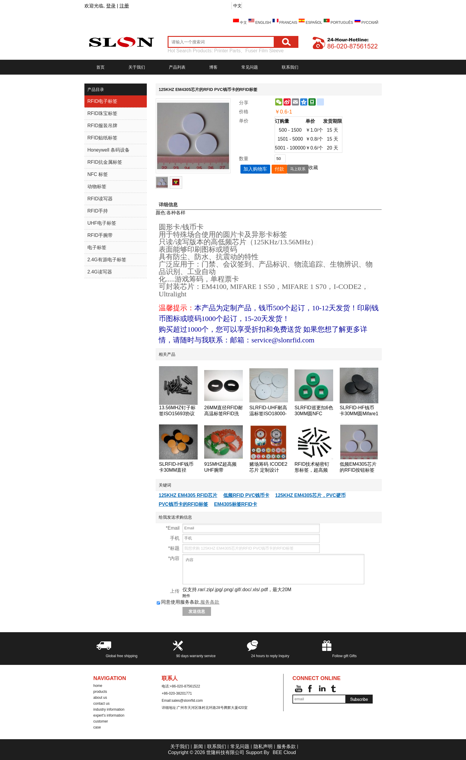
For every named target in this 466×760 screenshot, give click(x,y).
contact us (101, 703)
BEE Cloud (284, 752)
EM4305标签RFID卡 (235, 504)
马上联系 (298, 169)
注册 (124, 5)
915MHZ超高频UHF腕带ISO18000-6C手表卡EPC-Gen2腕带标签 (223, 467)
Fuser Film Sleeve (264, 50)
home (97, 686)
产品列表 (177, 67)
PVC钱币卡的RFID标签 (183, 504)
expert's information (108, 715)
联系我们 (290, 67)
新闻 (198, 746)
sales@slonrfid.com (187, 700)
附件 (186, 596)
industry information (109, 709)
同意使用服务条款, (188, 602)
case (97, 727)
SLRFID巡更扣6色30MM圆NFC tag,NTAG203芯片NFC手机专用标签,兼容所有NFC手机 (314, 411)
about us (100, 698)
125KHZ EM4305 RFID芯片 (188, 495)
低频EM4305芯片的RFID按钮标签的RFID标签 (358, 467)
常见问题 (249, 67)
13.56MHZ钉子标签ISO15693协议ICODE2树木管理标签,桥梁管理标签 (177, 411)
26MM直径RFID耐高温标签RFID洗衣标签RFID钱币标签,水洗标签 (223, 411)
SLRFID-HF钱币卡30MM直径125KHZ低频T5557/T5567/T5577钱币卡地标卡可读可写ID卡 (178, 467)
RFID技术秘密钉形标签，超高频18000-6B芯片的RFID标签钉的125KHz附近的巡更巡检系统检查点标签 (314, 467)
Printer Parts (227, 50)
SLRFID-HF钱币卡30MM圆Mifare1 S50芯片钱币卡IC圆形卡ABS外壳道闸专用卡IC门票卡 (359, 411)
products (100, 692)
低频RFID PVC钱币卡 (246, 495)
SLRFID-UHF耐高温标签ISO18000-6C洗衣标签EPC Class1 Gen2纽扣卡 (268, 411)
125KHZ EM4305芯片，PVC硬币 (310, 495)
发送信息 (196, 611)
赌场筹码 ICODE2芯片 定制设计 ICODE (268, 467)
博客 (213, 67)
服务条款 (209, 602)
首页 (100, 67)
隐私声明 (263, 746)
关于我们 (136, 67)
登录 (111, 5)
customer (100, 721)
